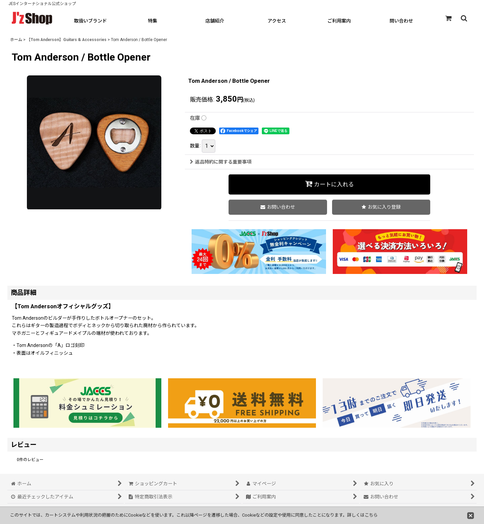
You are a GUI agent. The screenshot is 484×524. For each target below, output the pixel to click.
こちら (371, 515)
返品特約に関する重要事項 (220, 162)
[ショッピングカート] (448, 18)
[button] (463, 18)
